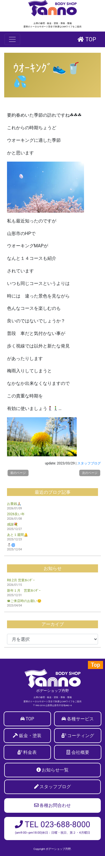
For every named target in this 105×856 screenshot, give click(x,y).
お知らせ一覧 (55, 770)
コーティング (80, 735)
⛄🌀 (11, 545)
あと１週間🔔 (17, 535)
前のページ (18, 473)
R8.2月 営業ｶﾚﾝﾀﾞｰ (21, 580)
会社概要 (80, 752)
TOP (87, 39)
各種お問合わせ (52, 805)
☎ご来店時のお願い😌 (24, 601)
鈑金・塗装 (30, 735)
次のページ (89, 473)
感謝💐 (12, 524)
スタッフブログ (89, 463)
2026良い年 (16, 514)
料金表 (30, 752)
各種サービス (80, 718)
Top (95, 664)
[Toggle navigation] (12, 39)
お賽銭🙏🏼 (14, 504)
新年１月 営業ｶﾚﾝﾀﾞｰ (24, 591)
